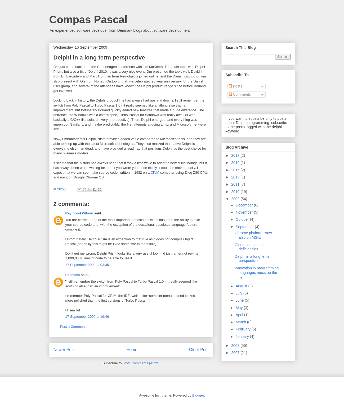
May (240, 308)
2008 (235, 345)
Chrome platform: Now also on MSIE (253, 235)
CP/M (155, 172)
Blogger (198, 395)
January (243, 336)
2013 (235, 177)
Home (131, 349)
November (245, 212)
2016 (235, 162)
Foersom (72, 275)
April (240, 315)
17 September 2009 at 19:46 (87, 317)
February (244, 329)
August (242, 286)
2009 (235, 199)
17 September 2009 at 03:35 (87, 265)
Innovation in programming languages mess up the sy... (257, 272)
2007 (235, 353)
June (240, 300)
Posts (235, 86)
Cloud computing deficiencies (248, 247)
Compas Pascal (88, 19)
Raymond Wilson (79, 213)
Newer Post (64, 349)
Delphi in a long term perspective (252, 258)
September (245, 227)
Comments (240, 94)
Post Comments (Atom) (141, 363)
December (245, 205)
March (241, 322)
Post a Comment (73, 327)
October (243, 219)
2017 (235, 155)
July (239, 293)
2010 (235, 192)
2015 (235, 170)
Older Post (199, 349)
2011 (235, 184)
